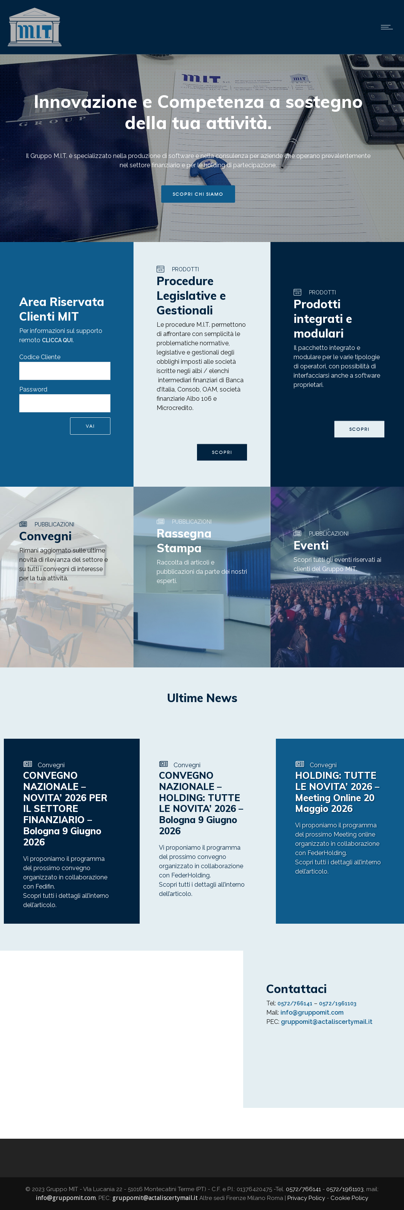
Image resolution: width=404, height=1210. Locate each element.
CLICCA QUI (57, 340)
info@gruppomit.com (312, 1012)
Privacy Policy (306, 1198)
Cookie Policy (349, 1198)
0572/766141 (294, 1003)
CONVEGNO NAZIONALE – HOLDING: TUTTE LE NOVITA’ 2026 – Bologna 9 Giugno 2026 (201, 803)
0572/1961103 (337, 1003)
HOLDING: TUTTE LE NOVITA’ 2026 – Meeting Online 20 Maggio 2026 (337, 792)
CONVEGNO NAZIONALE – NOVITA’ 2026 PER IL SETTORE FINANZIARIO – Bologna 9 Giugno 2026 (65, 809)
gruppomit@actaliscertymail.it (326, 1021)
